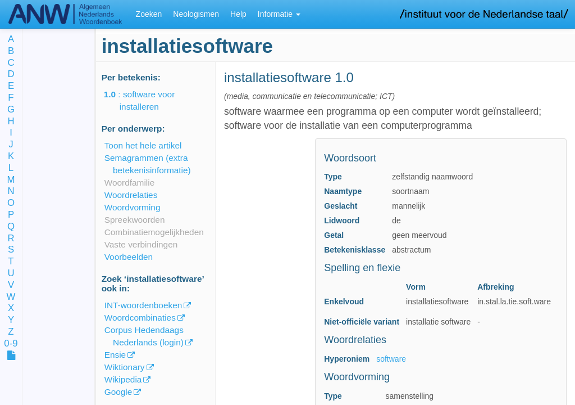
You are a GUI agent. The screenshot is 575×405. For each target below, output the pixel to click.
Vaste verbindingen (141, 244)
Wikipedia (123, 379)
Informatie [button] (279, 14)
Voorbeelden (128, 257)
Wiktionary (124, 367)
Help (238, 14)
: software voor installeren (147, 100)
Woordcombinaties (140, 317)
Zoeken (149, 14)
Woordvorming (132, 207)
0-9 (10, 344)
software (391, 358)
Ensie (115, 354)
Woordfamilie (129, 182)
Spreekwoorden (134, 219)
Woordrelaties (131, 195)
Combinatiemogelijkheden (154, 232)
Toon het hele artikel (143, 145)
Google (118, 392)
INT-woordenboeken (143, 305)
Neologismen (196, 14)
